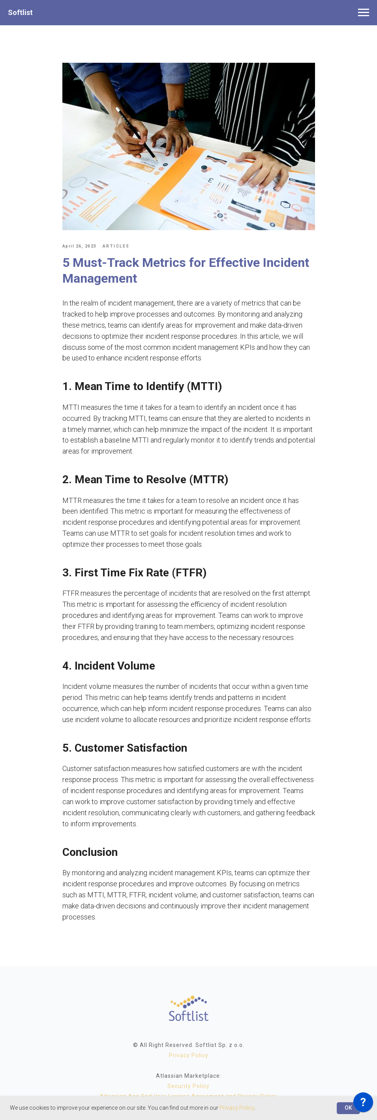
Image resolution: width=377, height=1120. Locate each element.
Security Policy (188, 1086)
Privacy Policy (188, 1055)
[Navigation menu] (363, 13)
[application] (363, 1104)
